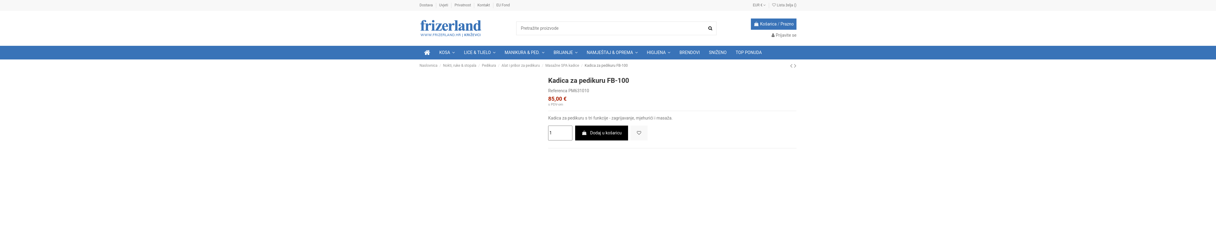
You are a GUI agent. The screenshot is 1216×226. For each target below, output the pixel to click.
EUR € (759, 5)
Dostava (427, 5)
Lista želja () (784, 5)
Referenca (557, 90)
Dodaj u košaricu (602, 132)
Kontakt (484, 5)
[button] (479, 52)
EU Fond (503, 5)
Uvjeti (444, 5)
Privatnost (463, 5)
